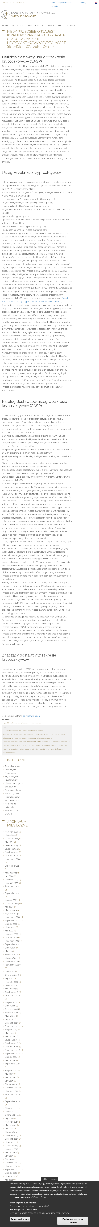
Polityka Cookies (49, 1179)
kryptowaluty (7, 745)
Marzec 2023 (11, 910)
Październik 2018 (12, 995)
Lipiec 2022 (10, 927)
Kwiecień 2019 (11, 985)
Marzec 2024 (11, 873)
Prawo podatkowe (13, 790)
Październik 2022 (12, 917)
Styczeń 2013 (11, 1159)
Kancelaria (18, 25)
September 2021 (12, 944)
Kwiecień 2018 (11, 1012)
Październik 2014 (12, 1094)
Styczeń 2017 (11, 1040)
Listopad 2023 (11, 883)
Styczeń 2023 (11, 914)
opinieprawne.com (31, 716)
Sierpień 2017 (11, 1029)
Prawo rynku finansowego (31, 723)
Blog (61, 25)
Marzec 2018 (11, 1016)
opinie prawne (8, 738)
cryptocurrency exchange (31, 745)
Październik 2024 (12, 859)
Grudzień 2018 (11, 992)
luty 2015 (9, 1081)
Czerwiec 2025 (12, 838)
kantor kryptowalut (43, 742)
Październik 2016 (12, 1050)
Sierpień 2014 (11, 1108)
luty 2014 (9, 1128)
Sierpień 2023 (11, 900)
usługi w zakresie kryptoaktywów (37, 749)
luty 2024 (9, 876)
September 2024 (12, 866)
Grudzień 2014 (11, 1087)
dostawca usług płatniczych (44, 734)
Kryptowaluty (17, 723)
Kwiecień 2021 (11, 954)
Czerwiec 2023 (12, 903)
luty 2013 (9, 1156)
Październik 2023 (12, 886)
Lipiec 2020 (10, 971)
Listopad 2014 (11, 1091)
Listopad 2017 (11, 1023)
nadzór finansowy (9, 753)
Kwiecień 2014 (11, 1122)
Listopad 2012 (11, 1166)
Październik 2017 (12, 1026)
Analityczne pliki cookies (24, 1209)
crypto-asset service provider (33, 731)
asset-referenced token (11, 749)
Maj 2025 (9, 842)
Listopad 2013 (11, 1139)
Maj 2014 (9, 1118)
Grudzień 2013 (11, 1135)
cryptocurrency (57, 745)
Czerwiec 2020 (12, 975)
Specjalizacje (35, 25)
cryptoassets (17, 745)
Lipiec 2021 (10, 948)
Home (5, 25)
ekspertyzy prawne (20, 738)
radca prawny (33, 738)
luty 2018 (9, 1019)
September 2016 (12, 1053)
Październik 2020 (13, 965)
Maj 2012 (9, 1180)
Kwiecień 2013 (11, 1149)
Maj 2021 (9, 951)
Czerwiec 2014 (12, 1115)
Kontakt (72, 25)
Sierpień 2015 (11, 1070)
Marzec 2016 (11, 1060)
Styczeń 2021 (11, 958)
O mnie (50, 25)
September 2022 (12, 920)
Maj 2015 (9, 1074)
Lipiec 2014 (10, 1111)
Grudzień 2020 (12, 961)
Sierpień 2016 (11, 1057)
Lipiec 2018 (10, 1006)
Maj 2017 (9, 1033)
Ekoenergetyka (12, 793)
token (22, 749)
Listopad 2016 (11, 1046)
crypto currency (46, 745)
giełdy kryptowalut (29, 742)
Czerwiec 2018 (12, 1009)
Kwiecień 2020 (11, 982)
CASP (4, 731)
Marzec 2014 (11, 1125)
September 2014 (12, 1101)
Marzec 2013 (11, 1152)
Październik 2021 (12, 941)
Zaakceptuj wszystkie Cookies (72, 1221)
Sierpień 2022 (11, 924)
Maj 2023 (9, 907)
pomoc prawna (60, 734)
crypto (66, 745)
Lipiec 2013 (10, 1142)
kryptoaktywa (55, 742)
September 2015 (12, 1064)
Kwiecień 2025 (11, 845)
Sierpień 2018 (11, 1002)
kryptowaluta (65, 742)
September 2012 (12, 1169)
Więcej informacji (40, 1197)
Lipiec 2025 (10, 835)
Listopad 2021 (11, 937)
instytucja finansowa (57, 749)
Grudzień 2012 (11, 1162)
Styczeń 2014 (11, 1132)
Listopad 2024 (11, 855)
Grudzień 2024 (12, 852)
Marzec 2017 (11, 1036)
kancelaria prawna (45, 738)
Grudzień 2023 (12, 879)
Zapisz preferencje (20, 1219)
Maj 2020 (9, 978)
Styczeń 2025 (11, 849)
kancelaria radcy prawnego (12, 742)
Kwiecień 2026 (11, 832)
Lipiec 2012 (10, 1176)
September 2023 (12, 893)
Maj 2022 (9, 931)
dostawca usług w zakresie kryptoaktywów (18, 734)
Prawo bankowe (12, 766)
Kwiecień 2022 (11, 934)
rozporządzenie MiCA (14, 731)
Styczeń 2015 (11, 1084)
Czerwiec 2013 (12, 1145)
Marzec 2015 (11, 1077)
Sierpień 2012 (11, 1173)
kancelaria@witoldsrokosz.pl (62, 3)
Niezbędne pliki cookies (24, 1203)
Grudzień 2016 (11, 1043)
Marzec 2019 (11, 989)
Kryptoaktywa (7, 723)
